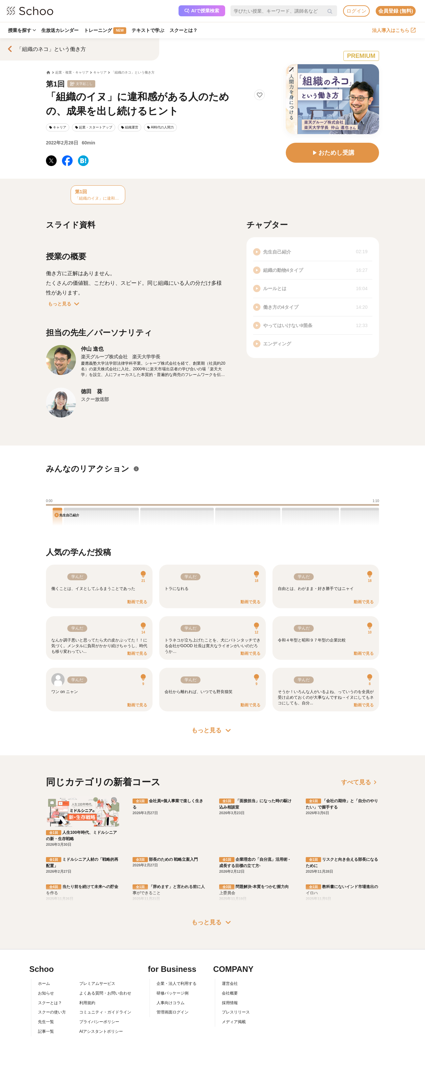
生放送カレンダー (60, 30)
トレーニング (105, 30)
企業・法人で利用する (177, 983)
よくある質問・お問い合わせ (105, 993)
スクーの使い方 (52, 1012)
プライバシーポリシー (99, 1021)
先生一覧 (46, 1021)
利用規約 (87, 1002)
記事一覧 (46, 1031)
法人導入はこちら (394, 30)
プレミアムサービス (97, 983)
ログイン (356, 11)
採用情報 (230, 1002)
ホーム (44, 983)
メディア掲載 (234, 1021)
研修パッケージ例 (173, 993)
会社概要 (230, 993)
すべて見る (360, 782)
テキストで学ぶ (148, 30)
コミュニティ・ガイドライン (105, 1012)
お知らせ (46, 993)
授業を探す (22, 30)
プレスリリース (236, 1012)
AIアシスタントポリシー (101, 1031)
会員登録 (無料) (395, 11)
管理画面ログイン (173, 1012)
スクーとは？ (184, 30)
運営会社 (230, 983)
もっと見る (65, 303)
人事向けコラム (171, 1002)
